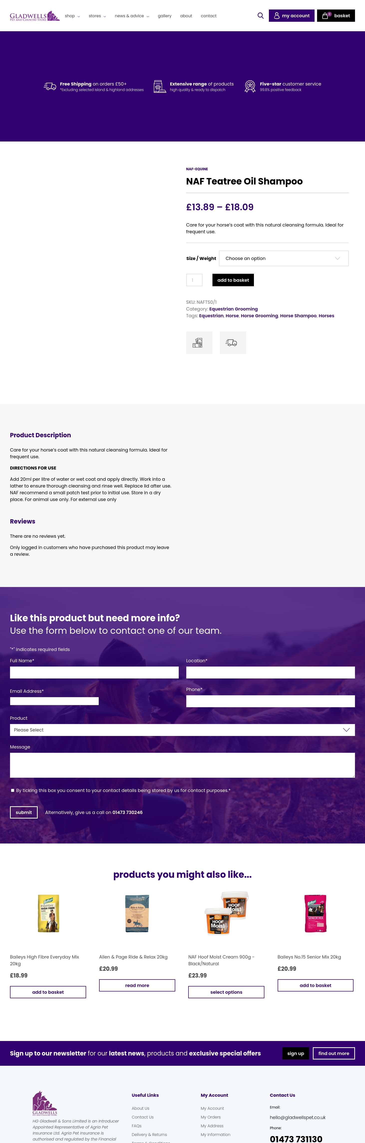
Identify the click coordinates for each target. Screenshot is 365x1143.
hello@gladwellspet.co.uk (298, 1117)
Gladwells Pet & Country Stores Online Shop (35, 15)
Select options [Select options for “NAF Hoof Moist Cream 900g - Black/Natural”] (226, 992)
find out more (334, 1053)
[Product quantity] (194, 280)
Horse (232, 315)
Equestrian (211, 315)
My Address (212, 1126)
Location (196, 661)
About (186, 16)
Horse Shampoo (298, 315)
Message (20, 747)
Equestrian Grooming (233, 309)
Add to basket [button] (48, 992)
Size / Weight (201, 258)
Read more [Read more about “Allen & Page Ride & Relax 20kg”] (137, 985)
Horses (326, 315)
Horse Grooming (259, 315)
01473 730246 (128, 812)
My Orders (211, 1117)
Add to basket (233, 280)
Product (18, 718)
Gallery (165, 16)
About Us (140, 1108)
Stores (95, 16)
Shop (70, 16)
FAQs (137, 1126)
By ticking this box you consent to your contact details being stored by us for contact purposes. (123, 790)
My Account (212, 1108)
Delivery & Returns (149, 1135)
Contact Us (143, 1117)
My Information (215, 1135)
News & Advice (129, 16)
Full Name (22, 661)
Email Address (27, 691)
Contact (208, 16)
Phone (194, 689)
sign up (295, 1053)
